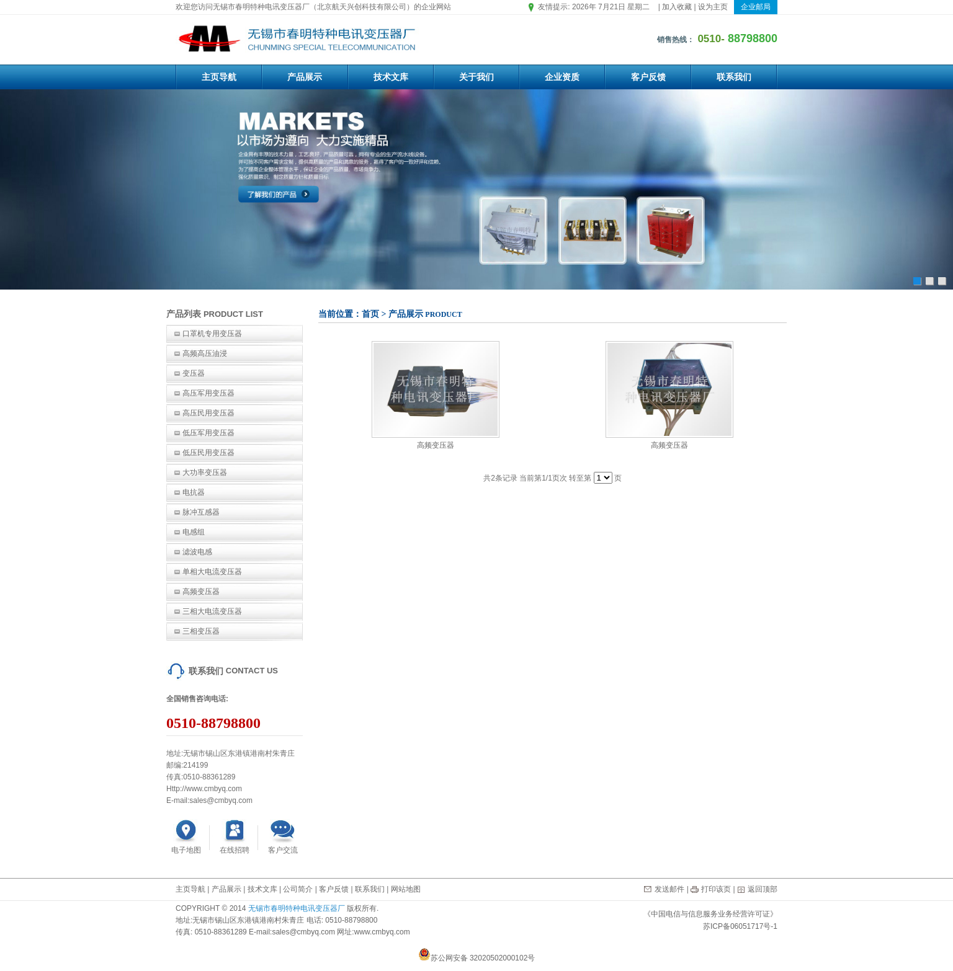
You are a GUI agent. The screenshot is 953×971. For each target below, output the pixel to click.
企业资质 (562, 77)
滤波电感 (197, 552)
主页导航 (219, 77)
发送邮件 (669, 889)
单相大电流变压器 (212, 571)
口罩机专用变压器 (212, 333)
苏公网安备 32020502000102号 (476, 958)
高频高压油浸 (204, 353)
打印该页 (716, 889)
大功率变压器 (204, 472)
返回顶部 (762, 889)
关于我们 (476, 77)
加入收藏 (677, 6)
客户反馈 (648, 77)
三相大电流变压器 (212, 611)
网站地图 (406, 889)
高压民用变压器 (208, 413)
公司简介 (298, 889)
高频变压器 (201, 591)
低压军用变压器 (208, 432)
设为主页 (713, 6)
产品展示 (304, 77)
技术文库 (391, 77)
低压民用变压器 (208, 452)
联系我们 (734, 77)
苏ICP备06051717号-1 (740, 926)
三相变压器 (201, 631)
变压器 (193, 373)
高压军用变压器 (208, 393)
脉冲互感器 (201, 512)
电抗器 (193, 492)
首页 (370, 314)
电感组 (193, 532)
